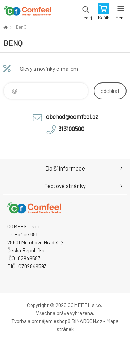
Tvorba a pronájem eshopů (40, 321)
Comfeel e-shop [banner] (27, 12)
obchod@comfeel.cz (72, 116)
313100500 (71, 128)
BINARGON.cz (86, 321)
